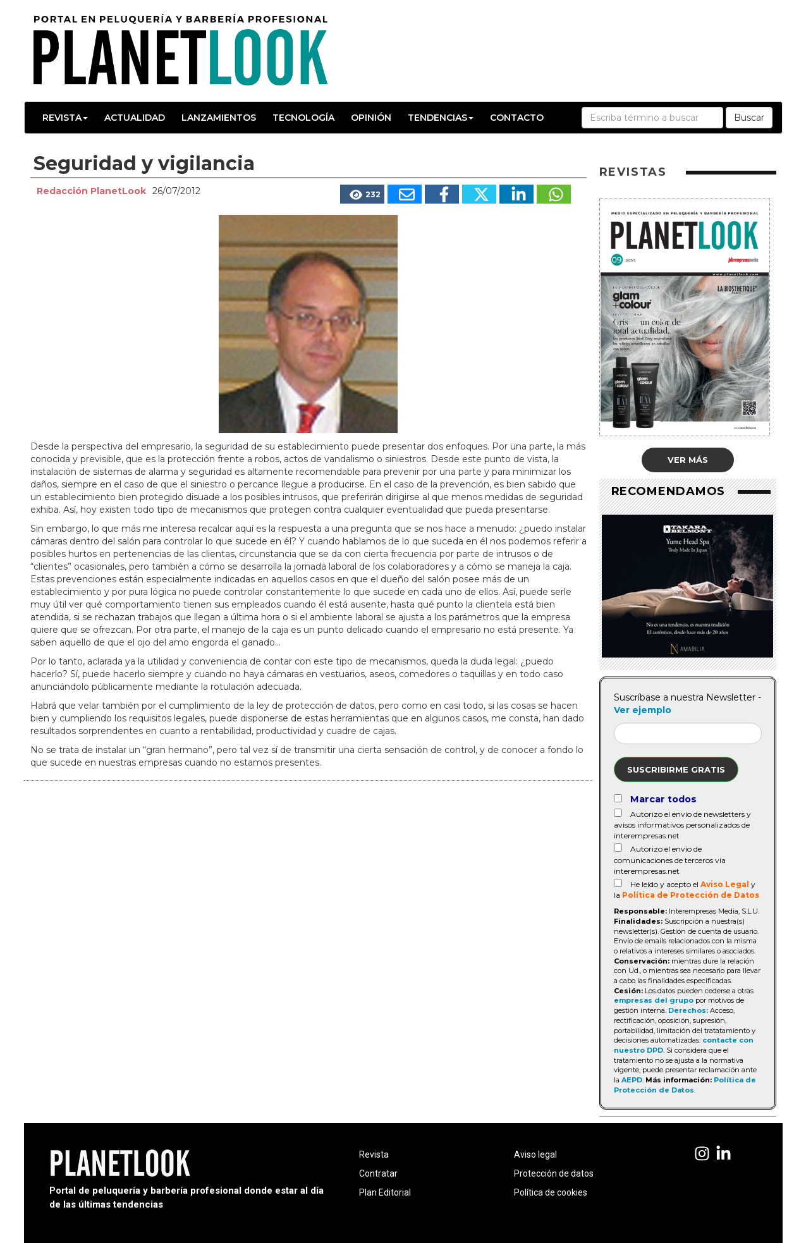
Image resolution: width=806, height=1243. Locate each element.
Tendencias (440, 117)
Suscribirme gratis (676, 769)
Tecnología (303, 117)
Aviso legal (535, 1154)
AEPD (631, 1079)
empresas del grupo (653, 1000)
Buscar (749, 117)
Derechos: (688, 1010)
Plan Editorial (385, 1192)
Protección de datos (554, 1173)
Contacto (517, 117)
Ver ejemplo (642, 710)
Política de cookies (550, 1192)
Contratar (378, 1173)
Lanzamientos (218, 117)
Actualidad (134, 117)
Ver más (688, 460)
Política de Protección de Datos (690, 895)
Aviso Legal (724, 884)
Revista (65, 117)
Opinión (371, 117)
